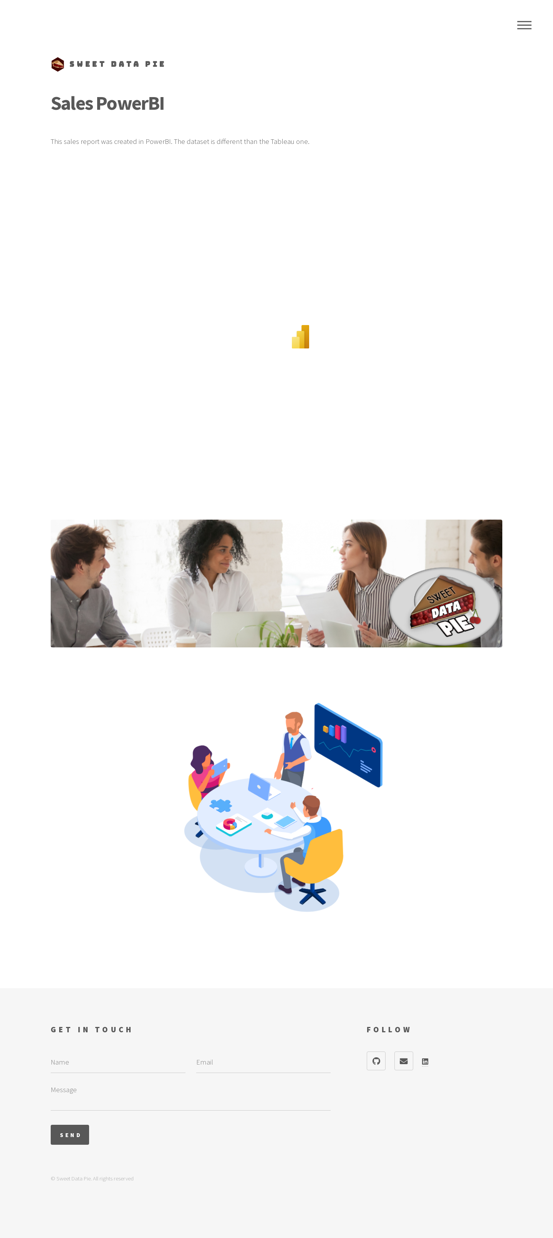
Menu (524, 25)
